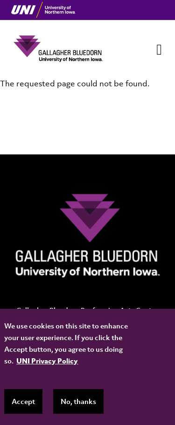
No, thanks (78, 401)
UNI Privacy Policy (47, 360)
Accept (23, 401)
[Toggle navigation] (159, 49)
